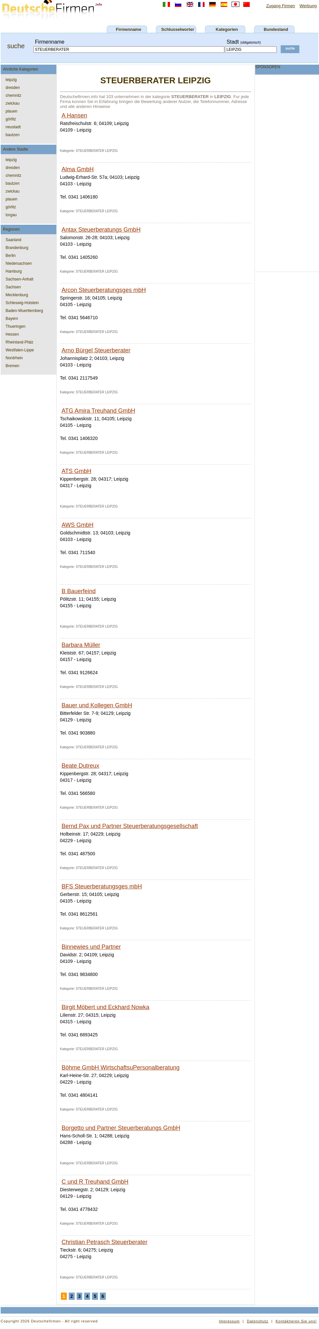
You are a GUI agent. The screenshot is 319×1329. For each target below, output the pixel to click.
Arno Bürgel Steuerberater (96, 350)
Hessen (12, 334)
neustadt (13, 127)
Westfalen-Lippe (20, 350)
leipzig (11, 79)
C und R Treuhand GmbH (95, 1181)
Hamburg (14, 271)
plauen (11, 111)
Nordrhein (14, 358)
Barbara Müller (81, 645)
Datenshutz (258, 1321)
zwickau (13, 103)
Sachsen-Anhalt (19, 279)
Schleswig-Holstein (22, 303)
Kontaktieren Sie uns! (296, 1321)
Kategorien (227, 29)
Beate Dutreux (80, 765)
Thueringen (16, 326)
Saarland (13, 240)
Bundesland (276, 29)
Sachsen (13, 287)
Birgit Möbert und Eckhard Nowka (105, 1007)
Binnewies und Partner (91, 947)
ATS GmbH (76, 471)
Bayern (12, 318)
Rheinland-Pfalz (19, 342)
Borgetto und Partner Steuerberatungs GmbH (121, 1128)
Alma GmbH (78, 169)
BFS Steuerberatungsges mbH (102, 886)
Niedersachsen (19, 263)
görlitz (11, 119)
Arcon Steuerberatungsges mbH (104, 290)
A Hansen (74, 115)
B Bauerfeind (79, 591)
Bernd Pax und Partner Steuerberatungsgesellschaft (130, 826)
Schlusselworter (177, 29)
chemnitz (13, 95)
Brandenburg (17, 247)
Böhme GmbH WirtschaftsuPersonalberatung (120, 1067)
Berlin (11, 255)
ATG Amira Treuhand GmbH (98, 410)
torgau (11, 215)
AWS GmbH (77, 525)
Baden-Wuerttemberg (24, 310)
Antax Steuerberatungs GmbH (101, 229)
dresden (13, 87)
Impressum (229, 1321)
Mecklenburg (17, 295)
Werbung (308, 5)
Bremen (12, 365)
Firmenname (128, 29)
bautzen (13, 135)
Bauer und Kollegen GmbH (97, 705)
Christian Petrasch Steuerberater (104, 1242)
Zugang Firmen (280, 5)
